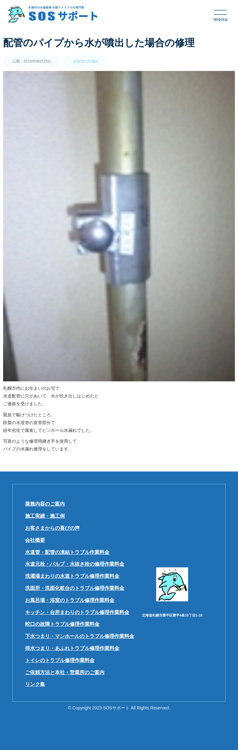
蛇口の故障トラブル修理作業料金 (62, 624)
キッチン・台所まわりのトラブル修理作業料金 (77, 612)
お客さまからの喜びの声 (52, 528)
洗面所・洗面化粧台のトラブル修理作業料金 (74, 588)
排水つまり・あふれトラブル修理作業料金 (72, 648)
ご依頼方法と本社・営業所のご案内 (64, 672)
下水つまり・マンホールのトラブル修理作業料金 (79, 636)
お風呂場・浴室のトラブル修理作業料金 (69, 600)
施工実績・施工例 (45, 516)
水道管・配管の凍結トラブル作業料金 (67, 552)
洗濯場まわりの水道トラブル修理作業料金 (72, 576)
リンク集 (35, 684)
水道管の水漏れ (86, 61)
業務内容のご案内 (45, 504)
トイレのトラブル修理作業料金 (60, 660)
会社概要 (35, 540)
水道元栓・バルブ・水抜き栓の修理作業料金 (74, 564)
